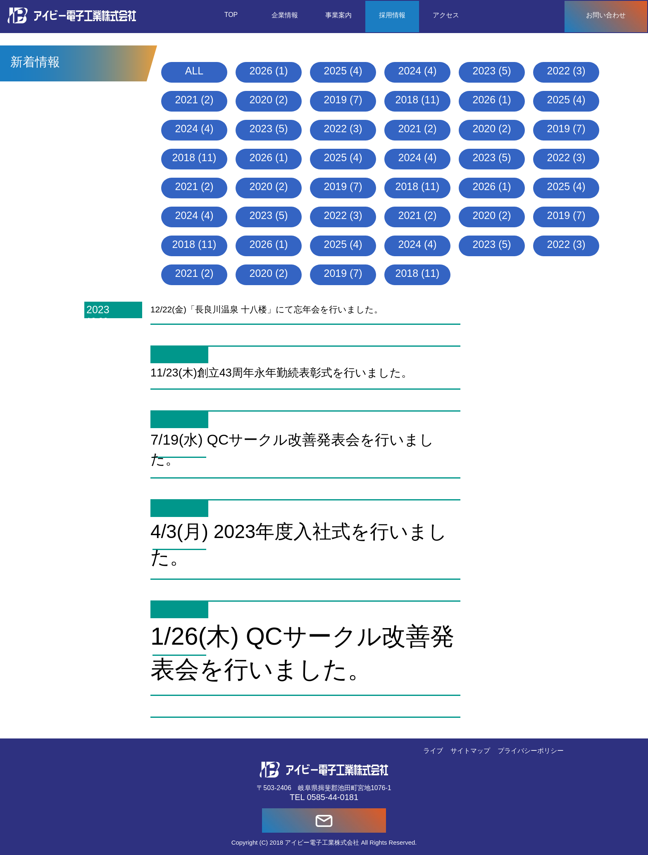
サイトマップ (470, 750)
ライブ (433, 750)
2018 (407, 99)
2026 (261, 70)
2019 (335, 99)
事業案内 (338, 15)
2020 (261, 99)
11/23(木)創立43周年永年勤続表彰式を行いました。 (281, 373)
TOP (231, 14)
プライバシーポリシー (531, 750)
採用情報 (392, 15)
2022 (558, 70)
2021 (186, 99)
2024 (410, 70)
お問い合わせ (606, 15)
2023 (484, 70)
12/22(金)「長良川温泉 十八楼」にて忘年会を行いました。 (266, 309)
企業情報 (285, 15)
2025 (335, 70)
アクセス (446, 15)
